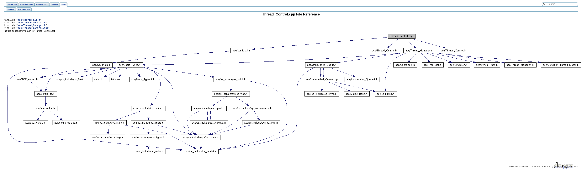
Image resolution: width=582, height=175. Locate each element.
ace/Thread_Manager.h (31, 27)
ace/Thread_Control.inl (33, 30)
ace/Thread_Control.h (31, 23)
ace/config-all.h (29, 20)
